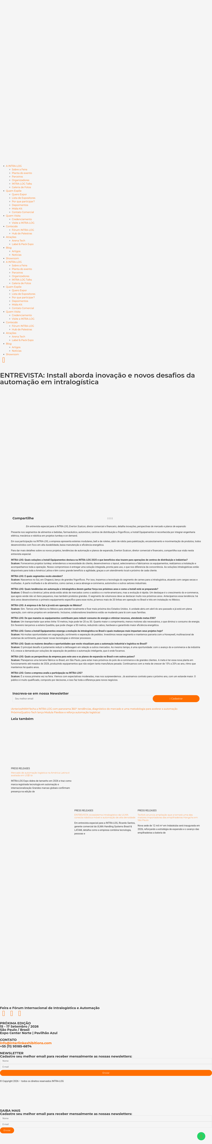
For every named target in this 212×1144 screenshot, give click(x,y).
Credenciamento (22, 219)
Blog (8, 247)
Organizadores (20, 180)
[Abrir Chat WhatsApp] (201, 1136)
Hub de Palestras (22, 233)
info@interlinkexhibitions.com (26, 1043)
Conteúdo (12, 226)
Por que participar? (23, 201)
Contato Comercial (23, 212)
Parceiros (17, 176)
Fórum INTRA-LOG (23, 230)
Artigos (16, 251)
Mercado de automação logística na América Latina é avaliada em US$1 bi (40, 774)
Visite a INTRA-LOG (23, 222)
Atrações (11, 237)
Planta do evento (22, 173)
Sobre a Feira (19, 169)
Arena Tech (18, 240)
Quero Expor (19, 194)
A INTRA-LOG (14, 166)
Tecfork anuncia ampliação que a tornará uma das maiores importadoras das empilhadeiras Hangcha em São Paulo (168, 817)
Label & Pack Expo (23, 244)
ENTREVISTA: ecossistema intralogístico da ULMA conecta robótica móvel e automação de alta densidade (104, 816)
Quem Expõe (14, 190)
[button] (107, 518)
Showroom (12, 258)
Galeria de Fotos (21, 187)
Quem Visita (13, 215)
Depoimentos (20, 205)
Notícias (16, 254)
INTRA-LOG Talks (22, 183)
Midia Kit (17, 208)
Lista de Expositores (23, 198)
